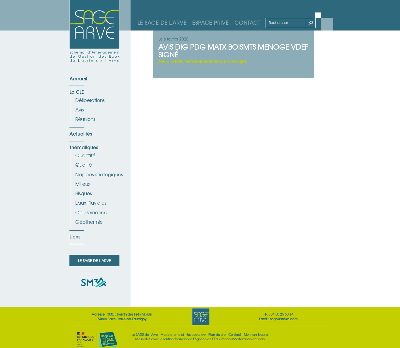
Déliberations (90, 99)
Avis (79, 109)
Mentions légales (256, 334)
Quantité (85, 155)
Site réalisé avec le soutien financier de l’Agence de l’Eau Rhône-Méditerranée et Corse (200, 339)
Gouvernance (91, 212)
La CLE (76, 91)
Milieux (82, 183)
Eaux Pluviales (90, 202)
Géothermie (89, 221)
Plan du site (217, 334)
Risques (83, 193)
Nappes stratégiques (99, 174)
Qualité (83, 164)
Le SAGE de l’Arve (162, 22)
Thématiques (83, 147)
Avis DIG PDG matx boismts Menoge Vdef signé (202, 61)
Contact (247, 22)
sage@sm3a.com (284, 318)
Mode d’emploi (172, 334)
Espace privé (210, 22)
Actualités (80, 133)
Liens (74, 236)
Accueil (78, 78)
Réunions (85, 118)
